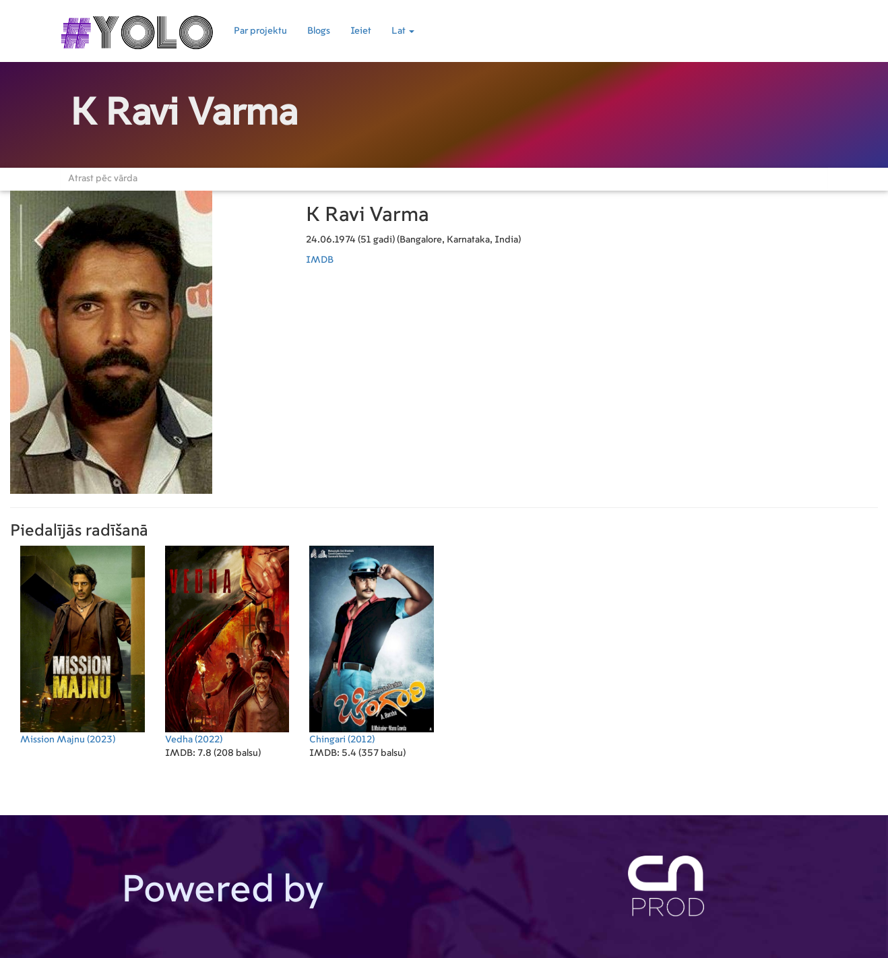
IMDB (320, 260)
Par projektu (260, 31)
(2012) (371, 645)
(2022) (227, 645)
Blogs (318, 31)
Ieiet (360, 31)
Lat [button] (402, 31)
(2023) (82, 645)
